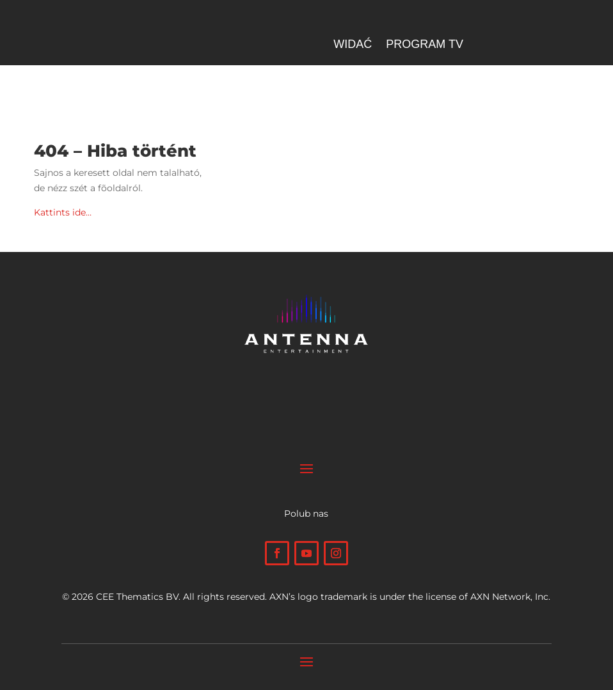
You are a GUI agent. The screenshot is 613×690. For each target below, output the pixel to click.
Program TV (424, 45)
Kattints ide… (63, 212)
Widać (352, 45)
